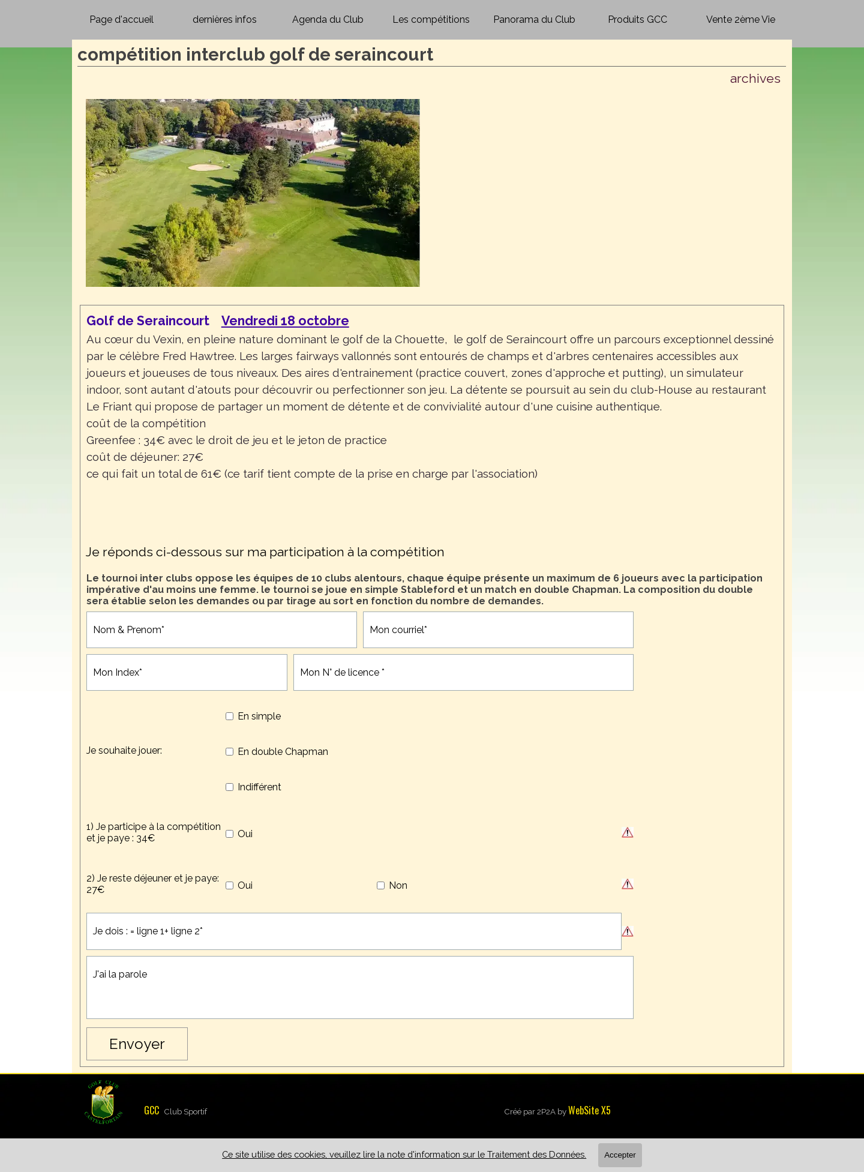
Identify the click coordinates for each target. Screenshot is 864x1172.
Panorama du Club (534, 19)
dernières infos (225, 19)
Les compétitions (431, 19)
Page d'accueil (121, 19)
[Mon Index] (187, 672)
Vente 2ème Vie (740, 19)
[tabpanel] (432, 421)
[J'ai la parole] (360, 987)
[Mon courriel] (498, 630)
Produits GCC (637, 19)
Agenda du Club (328, 19)
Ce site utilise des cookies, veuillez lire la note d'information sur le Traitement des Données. (404, 1154)
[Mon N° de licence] (463, 672)
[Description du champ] (628, 832)
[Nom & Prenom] (221, 630)
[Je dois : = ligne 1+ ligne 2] (354, 931)
